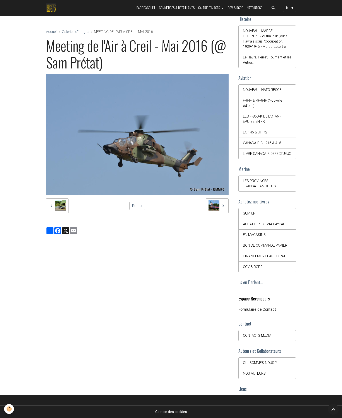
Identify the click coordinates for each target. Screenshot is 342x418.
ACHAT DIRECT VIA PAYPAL (264, 224)
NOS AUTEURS (254, 373)
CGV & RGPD (235, 7)
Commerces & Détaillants (177, 7)
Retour (137, 206)
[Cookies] (9, 409)
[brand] (52, 7)
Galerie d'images (209, 7)
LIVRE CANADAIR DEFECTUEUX (267, 154)
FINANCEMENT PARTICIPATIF (266, 256)
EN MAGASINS (254, 235)
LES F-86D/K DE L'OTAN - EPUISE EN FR (262, 119)
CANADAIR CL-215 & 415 (262, 143)
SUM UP (249, 213)
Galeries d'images (75, 32)
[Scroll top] (333, 409)
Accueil (51, 32)
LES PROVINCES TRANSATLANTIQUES (259, 183)
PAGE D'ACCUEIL (146, 7)
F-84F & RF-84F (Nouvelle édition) (262, 103)
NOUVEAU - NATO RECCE (262, 90)
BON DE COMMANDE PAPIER (265, 245)
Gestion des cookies (171, 412)
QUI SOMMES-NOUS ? (260, 363)
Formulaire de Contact (257, 309)
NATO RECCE (254, 7)
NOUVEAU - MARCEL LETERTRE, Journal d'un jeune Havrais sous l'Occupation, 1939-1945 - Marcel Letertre (265, 39)
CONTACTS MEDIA (257, 335)
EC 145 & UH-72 (255, 132)
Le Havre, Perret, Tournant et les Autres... (267, 60)
